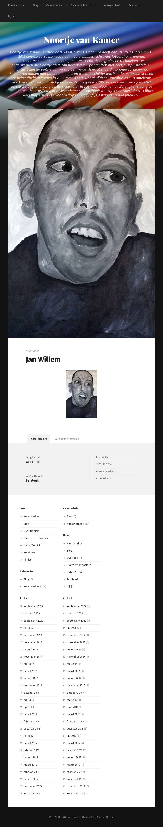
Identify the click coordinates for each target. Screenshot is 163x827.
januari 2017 (31, 678)
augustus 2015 (32, 728)
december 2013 (33, 786)
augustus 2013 (32, 793)
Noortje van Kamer (82, 39)
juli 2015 (28, 735)
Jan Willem (105, 478)
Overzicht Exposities (83, 5)
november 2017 (33, 656)
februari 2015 (31, 750)
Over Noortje (54, 5)
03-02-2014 (105, 464)
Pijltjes (12, 16)
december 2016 (33, 685)
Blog (35, 5)
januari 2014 (31, 779)
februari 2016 (31, 721)
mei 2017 (29, 663)
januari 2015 (31, 757)
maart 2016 (30, 714)
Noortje (103, 457)
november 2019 (33, 642)
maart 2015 (30, 743)
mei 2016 (29, 699)
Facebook (134, 5)
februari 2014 (31, 771)
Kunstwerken (16, 5)
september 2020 (33, 620)
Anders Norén (105, 817)
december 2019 (33, 635)
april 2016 (29, 707)
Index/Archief (111, 5)
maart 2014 (30, 764)
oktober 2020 (32, 613)
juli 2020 (28, 627)
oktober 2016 (31, 692)
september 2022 (33, 606)
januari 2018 (31, 649)
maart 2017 (30, 671)
